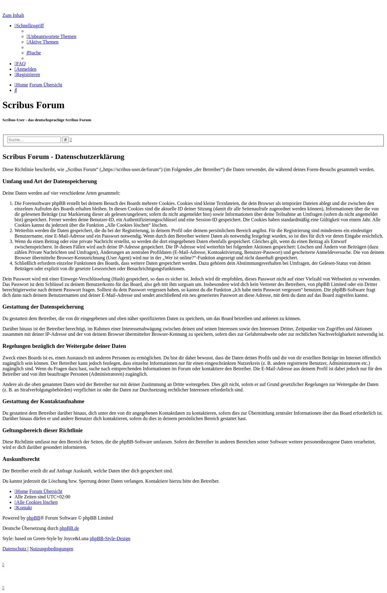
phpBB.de (69, 528)
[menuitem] (51, 36)
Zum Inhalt (13, 15)
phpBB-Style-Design (110, 538)
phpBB (33, 517)
